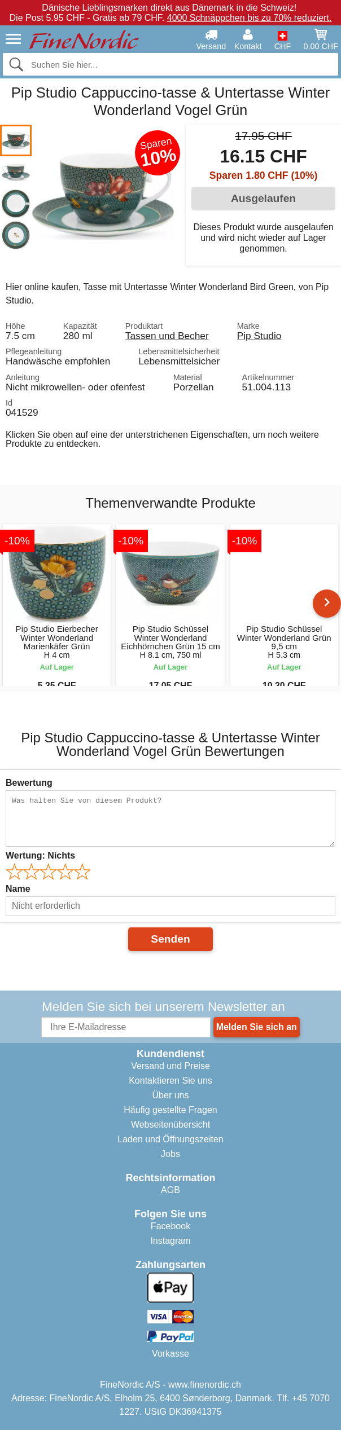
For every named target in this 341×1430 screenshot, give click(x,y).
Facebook (170, 1226)
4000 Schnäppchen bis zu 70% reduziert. (249, 18)
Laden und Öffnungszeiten (170, 1139)
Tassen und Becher (167, 335)
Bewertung (29, 782)
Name (18, 889)
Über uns (170, 1095)
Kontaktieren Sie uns (170, 1080)
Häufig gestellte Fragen (170, 1110)
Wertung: (40, 855)
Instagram (170, 1241)
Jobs (170, 1154)
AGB (170, 1190)
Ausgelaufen (263, 198)
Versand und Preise (170, 1066)
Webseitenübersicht (170, 1124)
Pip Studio (259, 335)
